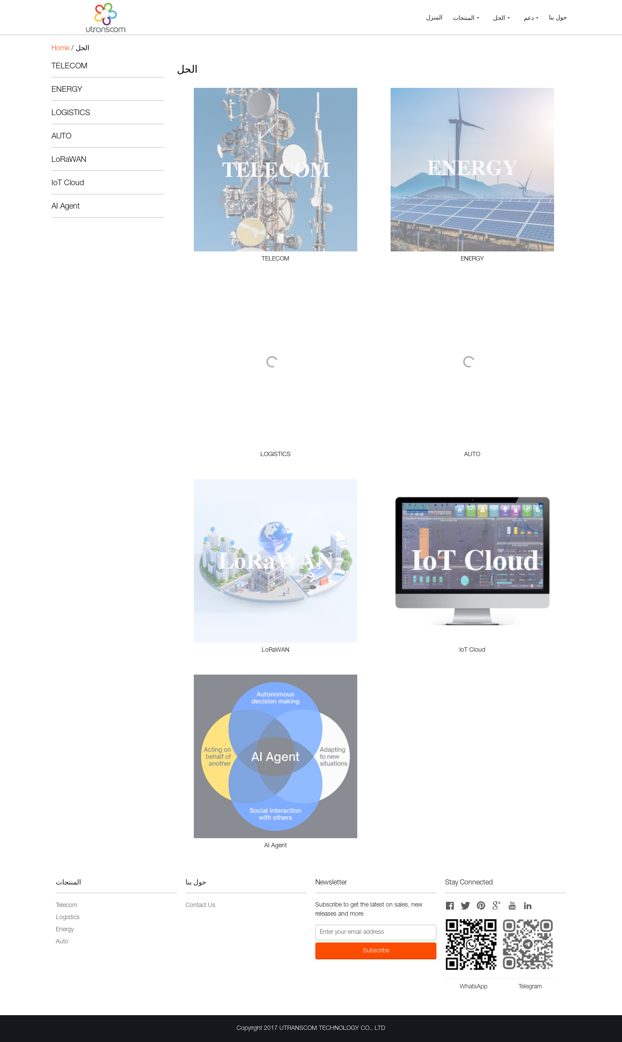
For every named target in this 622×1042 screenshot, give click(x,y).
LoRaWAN (69, 160)
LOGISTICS (70, 113)
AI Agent (65, 207)
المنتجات (466, 19)
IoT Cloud (67, 183)
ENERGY (66, 90)
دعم (531, 19)
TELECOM (69, 67)
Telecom (66, 906)
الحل (501, 19)
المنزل (434, 18)
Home (60, 48)
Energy (65, 930)
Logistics (68, 918)
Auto (62, 942)
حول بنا (558, 18)
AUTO (61, 137)
